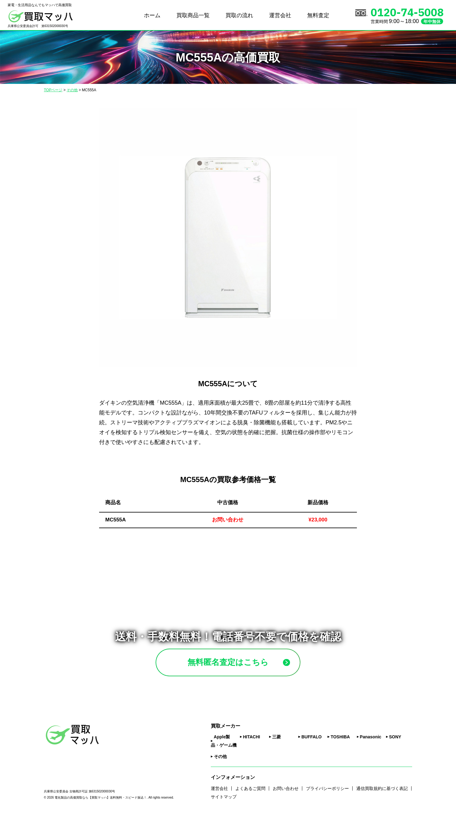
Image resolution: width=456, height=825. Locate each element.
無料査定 (318, 15)
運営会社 (280, 15)
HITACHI (251, 745)
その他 (220, 765)
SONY (395, 745)
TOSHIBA (340, 745)
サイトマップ (224, 805)
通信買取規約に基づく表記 (382, 797)
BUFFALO (311, 745)
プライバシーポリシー (327, 797)
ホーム (152, 15)
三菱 (276, 745)
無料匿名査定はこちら (242, 667)
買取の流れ (239, 15)
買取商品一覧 (193, 15)
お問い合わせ (286, 797)
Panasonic (370, 745)
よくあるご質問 (250, 797)
